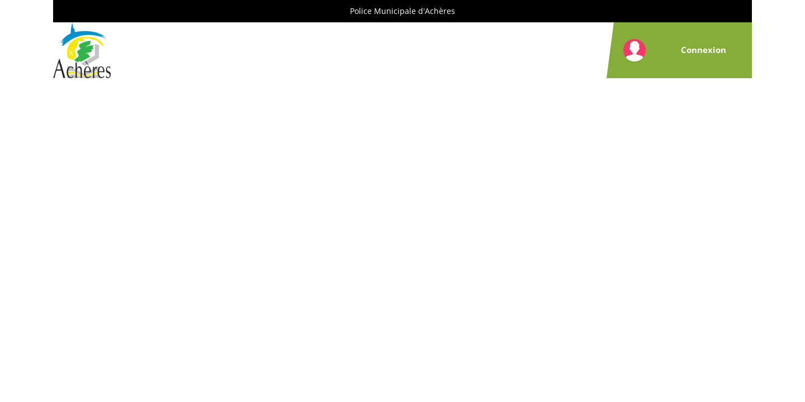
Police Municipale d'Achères (402, 11)
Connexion (703, 49)
